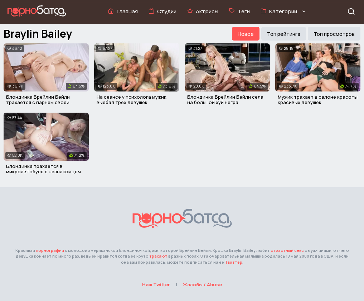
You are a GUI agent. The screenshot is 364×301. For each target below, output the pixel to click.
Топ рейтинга (283, 33)
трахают (158, 256)
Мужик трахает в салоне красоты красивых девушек (318, 100)
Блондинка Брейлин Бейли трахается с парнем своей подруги (38, 102)
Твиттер (233, 262)
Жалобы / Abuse (202, 284)
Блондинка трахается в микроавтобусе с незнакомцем (43, 169)
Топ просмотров (334, 33)
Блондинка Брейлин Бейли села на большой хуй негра (225, 100)
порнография (50, 250)
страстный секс (287, 250)
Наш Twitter (156, 284)
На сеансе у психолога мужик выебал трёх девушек (131, 100)
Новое (246, 33)
